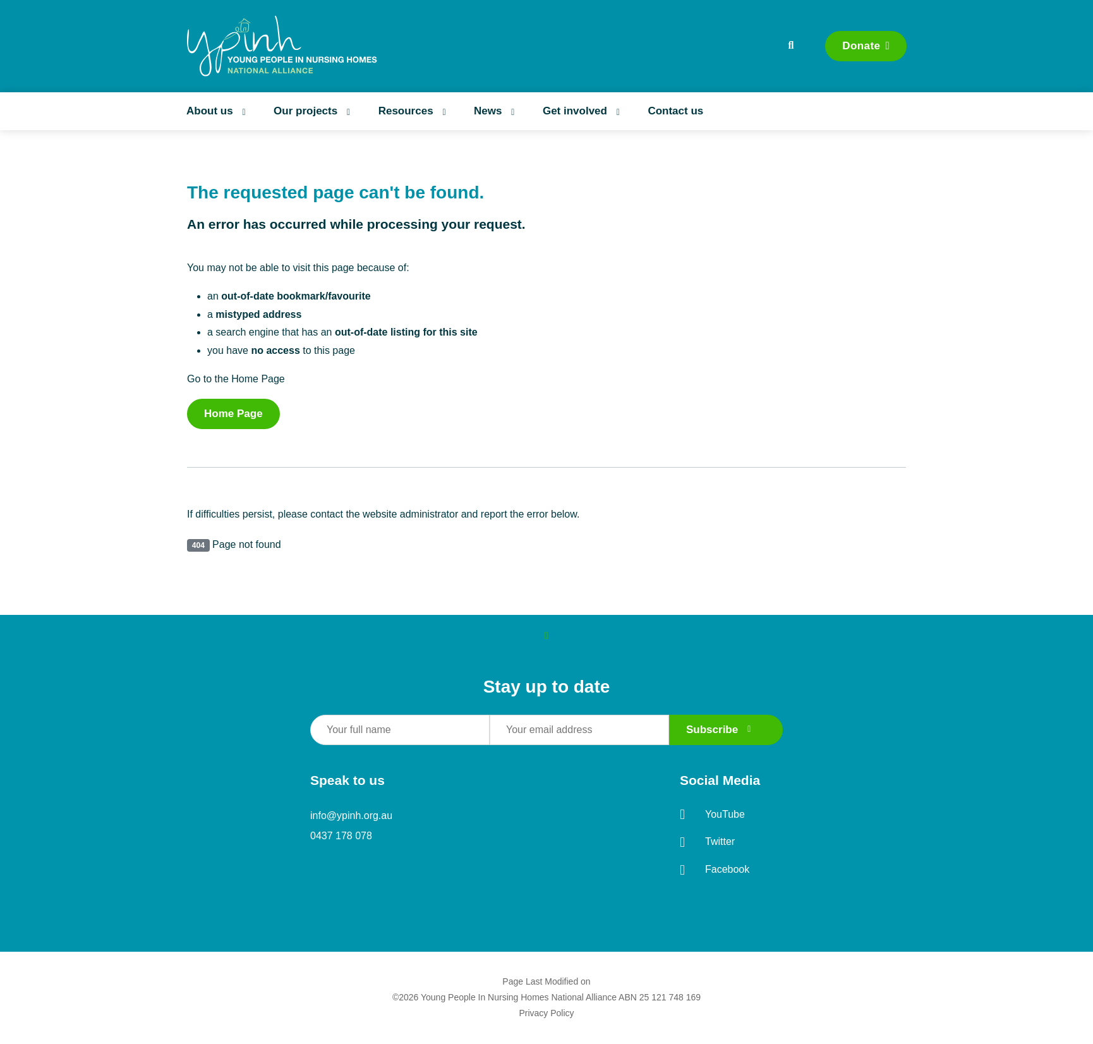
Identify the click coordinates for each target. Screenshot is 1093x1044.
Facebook (714, 870)
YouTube (712, 815)
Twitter (707, 842)
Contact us (675, 111)
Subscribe (718, 730)
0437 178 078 (341, 835)
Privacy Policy (546, 1013)
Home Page (233, 414)
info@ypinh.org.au (351, 815)
